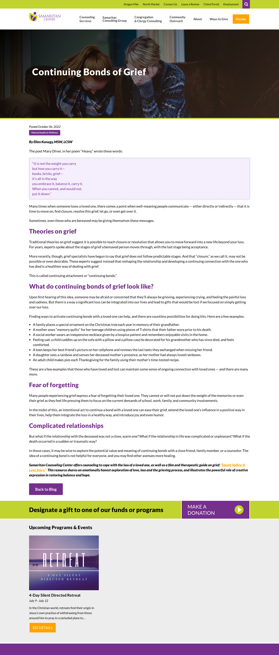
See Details (42, 626)
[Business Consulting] (114, 19)
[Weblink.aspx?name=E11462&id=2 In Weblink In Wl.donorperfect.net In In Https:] (241, 19)
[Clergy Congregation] (148, 19)
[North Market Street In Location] (151, 4)
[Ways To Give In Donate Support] (219, 19)
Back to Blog (46, 489)
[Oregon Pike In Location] (131, 4)
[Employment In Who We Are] (231, 4)
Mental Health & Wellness (44, 132)
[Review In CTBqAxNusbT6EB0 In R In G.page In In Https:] (190, 4)
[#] (246, 4)
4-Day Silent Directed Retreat (55, 595)
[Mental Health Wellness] (87, 19)
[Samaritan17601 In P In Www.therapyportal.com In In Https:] (211, 4)
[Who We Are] (197, 19)
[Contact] (170, 4)
